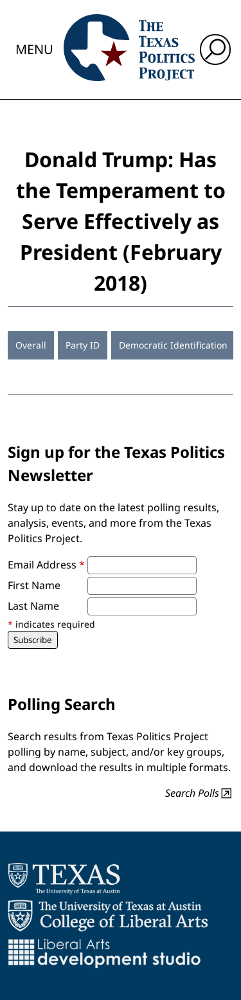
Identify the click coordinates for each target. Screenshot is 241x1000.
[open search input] (215, 49)
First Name (34, 585)
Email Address (46, 565)
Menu (34, 49)
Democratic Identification (173, 345)
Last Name (33, 606)
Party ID (83, 345)
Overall (30, 345)
